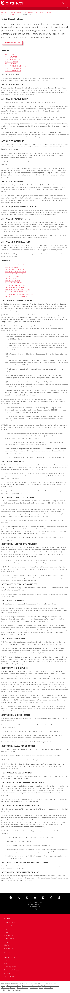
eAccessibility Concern (8, 988)
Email (5, 929)
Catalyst (6, 932)
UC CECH (4, 13)
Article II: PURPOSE (11, 57)
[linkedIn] (43, 897)
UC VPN (6, 945)
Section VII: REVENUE (12, 278)
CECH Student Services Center (33, 13)
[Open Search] (63, 3)
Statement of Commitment (50, 986)
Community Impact (10, 967)
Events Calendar (9, 976)
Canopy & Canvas (9, 923)
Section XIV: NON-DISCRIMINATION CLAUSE (19, 294)
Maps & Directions (10, 957)
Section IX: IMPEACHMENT (13, 283)
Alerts (3, 986)
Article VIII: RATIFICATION (13, 70)
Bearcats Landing (9, 948)
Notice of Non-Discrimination (31, 986)
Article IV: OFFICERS (11, 61)
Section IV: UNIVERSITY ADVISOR (15, 272)
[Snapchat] (51, 897)
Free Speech (34, 988)
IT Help (6, 942)
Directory (7, 973)
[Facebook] (11, 897)
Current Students (15, 13)
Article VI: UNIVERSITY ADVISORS (15, 66)
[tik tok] (59, 897)
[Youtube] (35, 897)
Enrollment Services (10, 926)
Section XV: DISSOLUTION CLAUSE (16, 296)
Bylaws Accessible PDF (12, 43)
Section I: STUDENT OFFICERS (14, 265)
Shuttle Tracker (9, 939)
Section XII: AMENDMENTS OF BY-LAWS (17, 290)
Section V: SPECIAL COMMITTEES (15, 274)
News (5, 963)
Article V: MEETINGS (11, 64)
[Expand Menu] (67, 8)
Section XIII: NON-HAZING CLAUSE (16, 292)
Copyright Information (46, 988)
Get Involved (49, 13)
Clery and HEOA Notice (13, 986)
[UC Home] (11, 3)
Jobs (5, 960)
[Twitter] (19, 897)
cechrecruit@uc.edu (35, 909)
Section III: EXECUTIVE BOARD (14, 269)
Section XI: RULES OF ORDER (14, 287)
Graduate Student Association (10, 15)
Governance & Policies (11, 970)
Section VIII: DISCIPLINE (12, 281)
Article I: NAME (10, 55)
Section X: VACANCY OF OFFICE (15, 285)
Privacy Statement (22, 988)
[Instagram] (27, 897)
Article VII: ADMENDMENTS (13, 68)
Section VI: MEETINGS (12, 276)
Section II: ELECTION (11, 267)
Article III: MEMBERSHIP (12, 59)
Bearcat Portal (8, 935)
